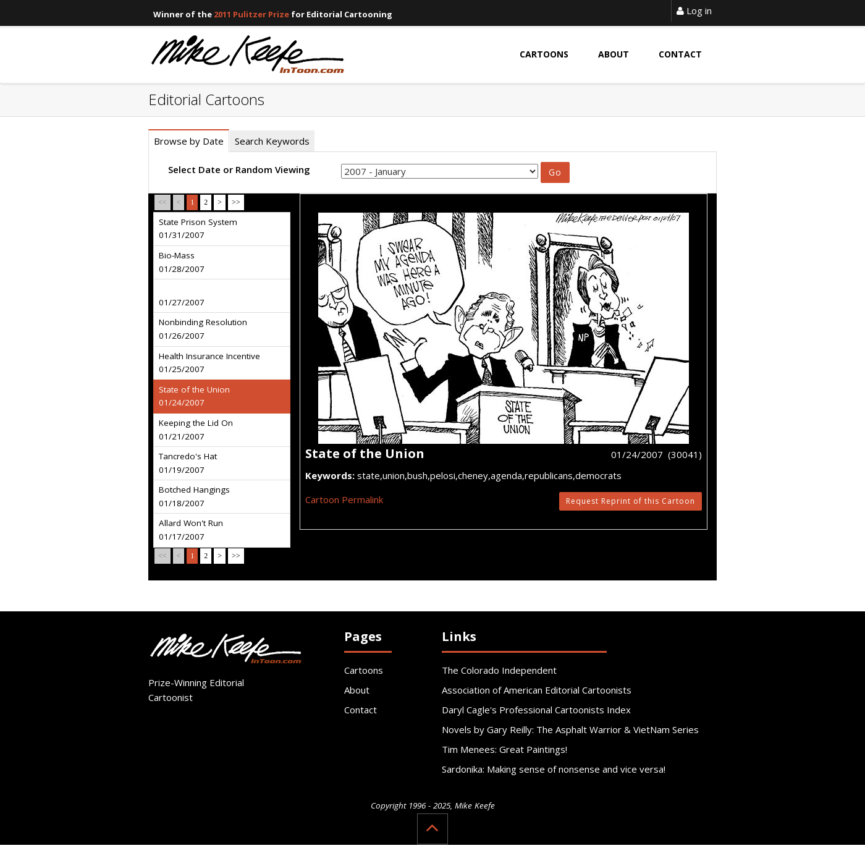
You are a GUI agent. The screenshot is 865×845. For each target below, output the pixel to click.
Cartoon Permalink (344, 499)
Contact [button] (680, 54)
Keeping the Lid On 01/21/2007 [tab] (196, 429)
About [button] (613, 54)
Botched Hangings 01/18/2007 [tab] (194, 496)
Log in (694, 10)
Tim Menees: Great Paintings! (504, 749)
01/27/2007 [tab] (182, 302)
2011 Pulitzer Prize (251, 14)
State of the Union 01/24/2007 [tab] (194, 396)
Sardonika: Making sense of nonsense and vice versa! (553, 769)
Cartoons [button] (544, 54)
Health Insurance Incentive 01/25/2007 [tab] (209, 362)
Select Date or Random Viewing (239, 169)
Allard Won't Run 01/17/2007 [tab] (191, 529)
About (356, 690)
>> (236, 202)
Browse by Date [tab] (189, 141)
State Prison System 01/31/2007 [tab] (198, 228)
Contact (360, 709)
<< (162, 202)
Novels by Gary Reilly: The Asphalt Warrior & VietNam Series (570, 729)
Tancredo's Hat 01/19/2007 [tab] (188, 463)
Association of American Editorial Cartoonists (536, 690)
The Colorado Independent (499, 670)
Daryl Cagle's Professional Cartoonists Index (536, 709)
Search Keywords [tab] (272, 141)
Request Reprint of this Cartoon (630, 501)
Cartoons (363, 670)
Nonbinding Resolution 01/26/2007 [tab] (203, 328)
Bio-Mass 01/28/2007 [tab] (182, 262)
